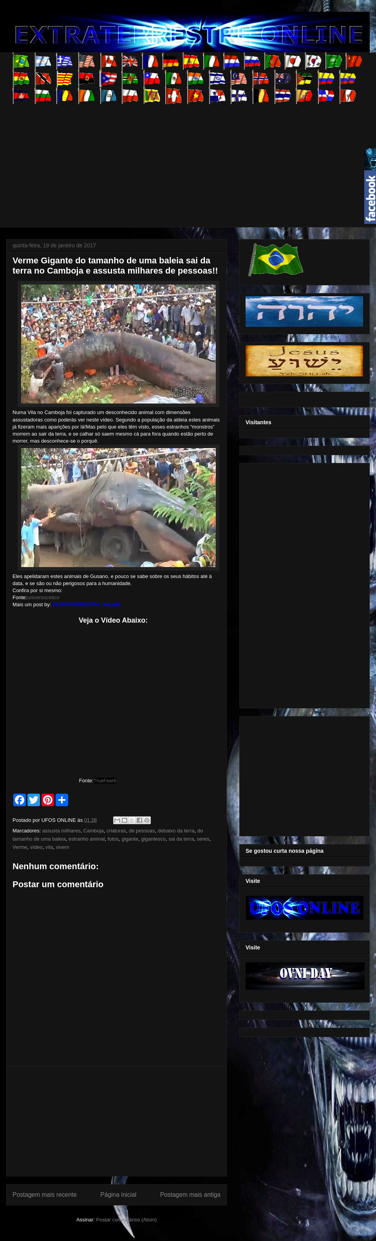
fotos (113, 839)
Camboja (93, 831)
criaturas (116, 831)
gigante (129, 839)
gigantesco (153, 839)
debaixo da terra (176, 831)
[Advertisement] (138, 159)
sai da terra (181, 839)
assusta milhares (61, 831)
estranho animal (87, 839)
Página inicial (118, 1194)
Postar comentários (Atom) (126, 1220)
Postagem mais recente (45, 1194)
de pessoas (142, 831)
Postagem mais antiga (190, 1194)
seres (203, 839)
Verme (20, 847)
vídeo (36, 847)
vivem (62, 847)
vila (49, 847)
